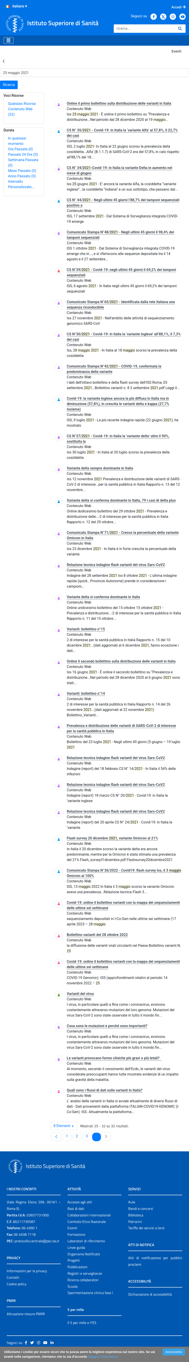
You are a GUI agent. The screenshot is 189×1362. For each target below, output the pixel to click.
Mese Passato (22, 171)
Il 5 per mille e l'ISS (81, 1322)
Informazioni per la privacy (27, 1271)
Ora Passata (20, 149)
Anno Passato (22, 176)
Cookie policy (16, 1284)
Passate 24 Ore (23, 154)
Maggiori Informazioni (103, 1356)
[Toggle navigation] (8, 40)
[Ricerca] (144, 28)
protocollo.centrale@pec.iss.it (37, 1241)
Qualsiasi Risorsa (22, 103)
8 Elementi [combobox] (65, 1126)
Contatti (13, 1277)
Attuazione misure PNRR (26, 1314)
